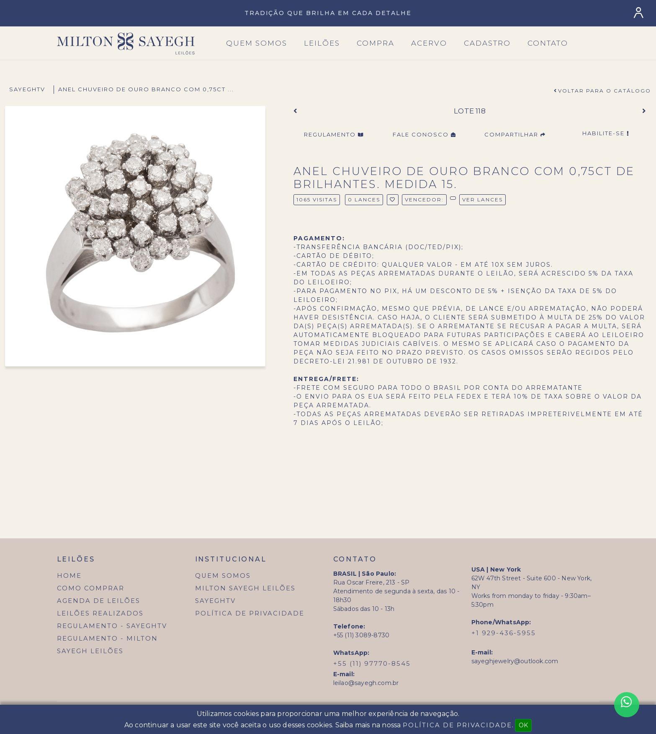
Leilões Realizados (100, 613)
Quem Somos (223, 575)
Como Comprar (90, 588)
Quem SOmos (256, 43)
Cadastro (487, 43)
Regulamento (334, 134)
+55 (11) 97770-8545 (372, 663)
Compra (375, 43)
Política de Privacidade (249, 613)
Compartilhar (515, 134)
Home (69, 575)
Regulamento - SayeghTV (112, 626)
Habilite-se (605, 133)
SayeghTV (27, 89)
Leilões (322, 43)
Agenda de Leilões (98, 601)
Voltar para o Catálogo (604, 91)
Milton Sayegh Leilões (245, 588)
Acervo (429, 43)
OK (523, 725)
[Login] (640, 12)
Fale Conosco (424, 134)
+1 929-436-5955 (503, 633)
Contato (547, 43)
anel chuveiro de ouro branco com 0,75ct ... (146, 89)
